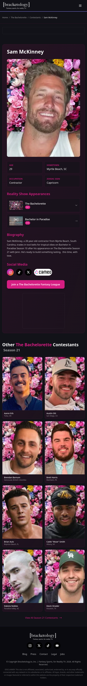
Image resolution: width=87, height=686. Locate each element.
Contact (44, 654)
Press (33, 654)
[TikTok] (48, 645)
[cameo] (43, 272)
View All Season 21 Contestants (43, 617)
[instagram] (10, 272)
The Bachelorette (19, 17)
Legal (54, 654)
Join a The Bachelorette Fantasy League (35, 284)
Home (5, 17)
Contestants (35, 17)
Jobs (62, 654)
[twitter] (28, 272)
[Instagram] (30, 645)
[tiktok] (19, 272)
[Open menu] (80, 5)
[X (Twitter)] (39, 645)
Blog (24, 654)
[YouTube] (57, 645)
